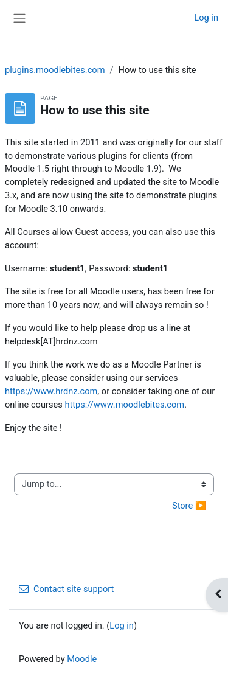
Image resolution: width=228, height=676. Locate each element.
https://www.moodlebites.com (124, 404)
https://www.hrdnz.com (51, 391)
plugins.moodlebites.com (55, 69)
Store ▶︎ (189, 505)
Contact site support (66, 589)
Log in (206, 17)
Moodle (82, 658)
